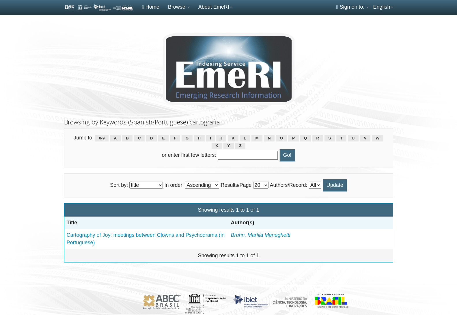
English (383, 7)
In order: (174, 185)
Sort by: (119, 185)
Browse (179, 7)
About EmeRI (215, 7)
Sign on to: (352, 7)
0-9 (102, 138)
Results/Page (236, 185)
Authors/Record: (288, 185)
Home (150, 7)
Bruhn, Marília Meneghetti (260, 235)
